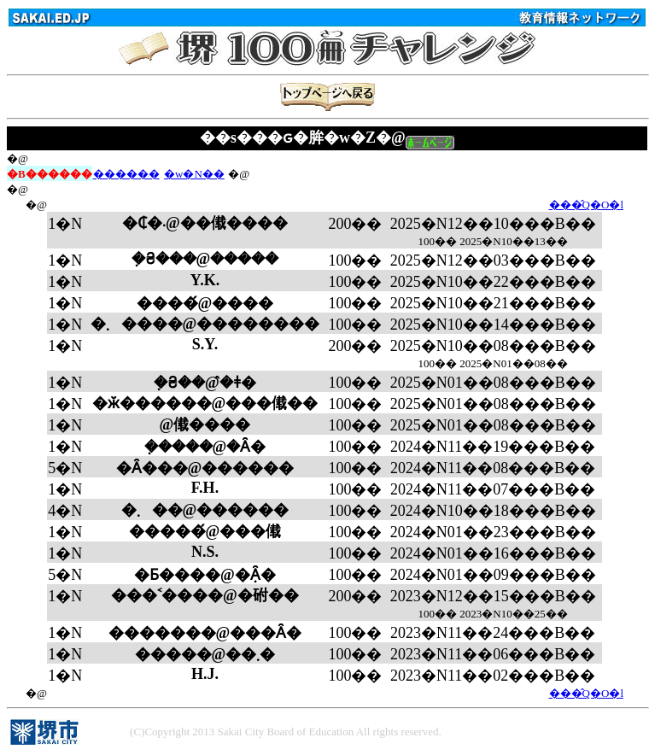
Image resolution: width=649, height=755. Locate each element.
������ (126, 173)
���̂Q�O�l (586, 204)
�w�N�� (194, 173)
